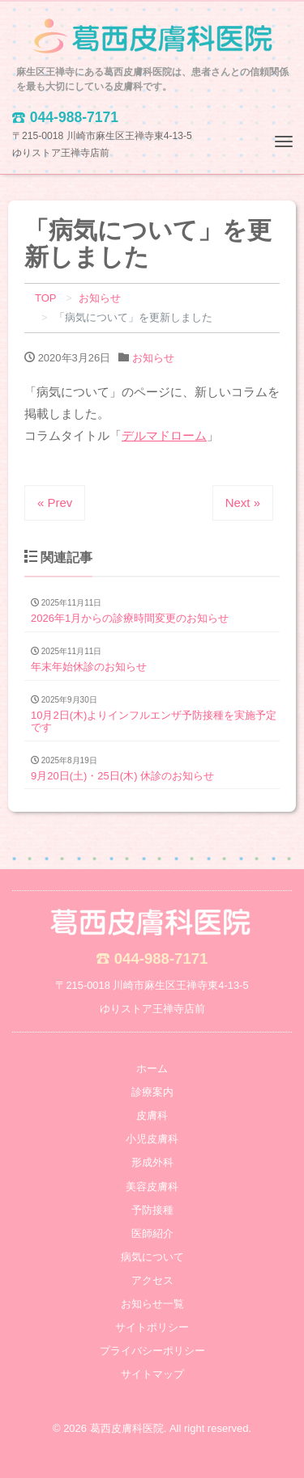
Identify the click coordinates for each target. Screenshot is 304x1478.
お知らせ (153, 358)
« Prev (54, 502)
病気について (152, 1257)
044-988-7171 (161, 958)
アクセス (152, 1280)
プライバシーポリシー (152, 1351)
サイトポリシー (152, 1327)
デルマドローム (164, 435)
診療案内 (152, 1092)
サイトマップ (152, 1374)
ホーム (152, 1068)
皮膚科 (152, 1115)
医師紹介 (152, 1233)
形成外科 (152, 1162)
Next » (242, 502)
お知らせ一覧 (152, 1304)
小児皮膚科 (152, 1139)
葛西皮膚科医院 (127, 1428)
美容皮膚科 (152, 1186)
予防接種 (152, 1210)
